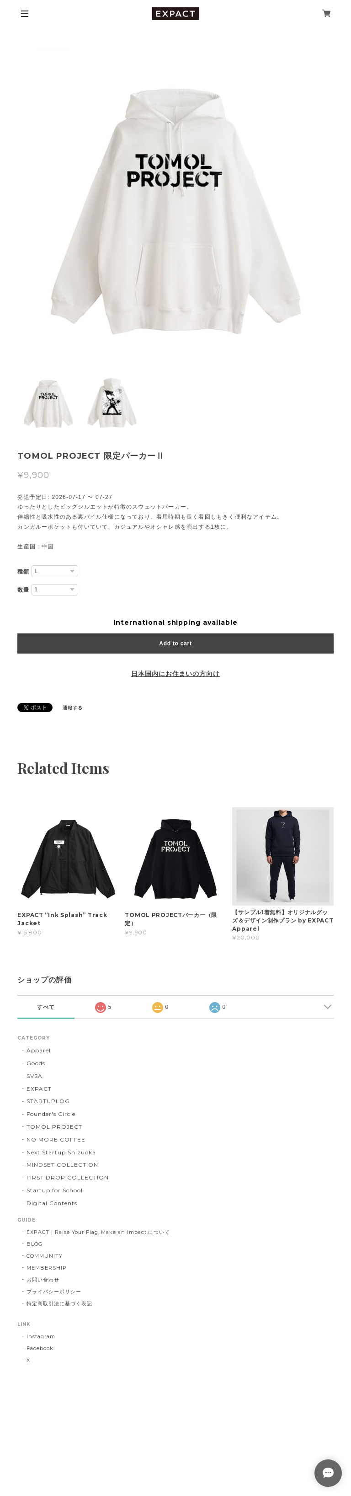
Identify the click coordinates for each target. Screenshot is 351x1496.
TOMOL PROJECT (54, 1126)
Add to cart (175, 643)
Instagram (41, 1336)
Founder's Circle (51, 1113)
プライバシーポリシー (54, 1291)
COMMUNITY (45, 1256)
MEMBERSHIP (47, 1268)
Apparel (39, 1050)
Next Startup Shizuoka (61, 1152)
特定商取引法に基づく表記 (59, 1303)
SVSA (35, 1075)
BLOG (35, 1244)
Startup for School (54, 1190)
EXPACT (39, 1088)
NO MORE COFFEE (56, 1139)
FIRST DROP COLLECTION (67, 1177)
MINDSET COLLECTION (62, 1164)
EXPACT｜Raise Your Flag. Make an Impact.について (98, 1232)
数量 (23, 590)
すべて (46, 1007)
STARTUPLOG (48, 1101)
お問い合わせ (43, 1279)
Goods (36, 1063)
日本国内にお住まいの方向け (175, 673)
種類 (23, 571)
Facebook (40, 1348)
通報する (73, 708)
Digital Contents (52, 1203)
